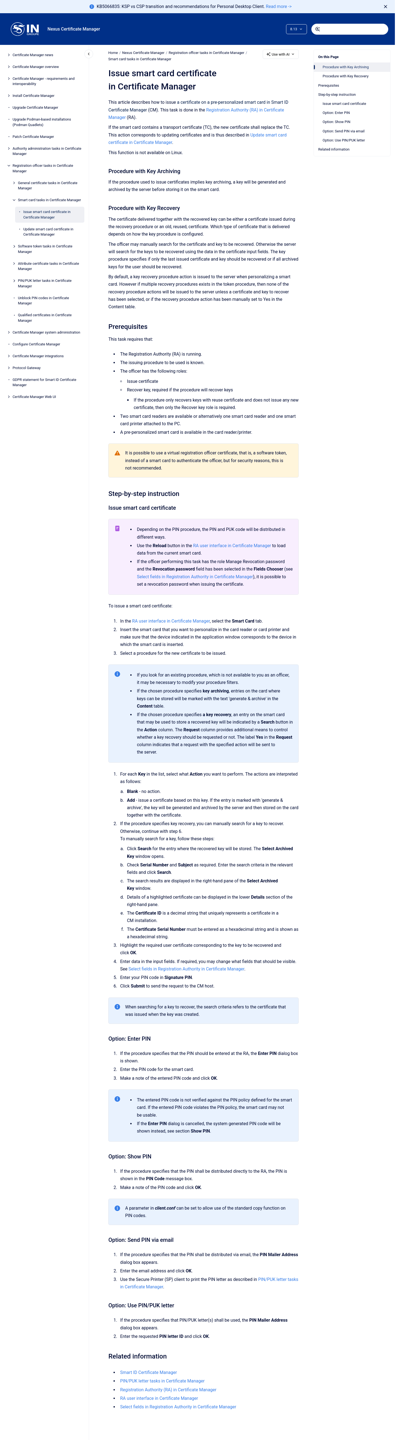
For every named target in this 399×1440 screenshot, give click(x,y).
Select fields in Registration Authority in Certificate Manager (195, 576)
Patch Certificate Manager (33, 137)
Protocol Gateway (27, 368)
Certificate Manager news (33, 55)
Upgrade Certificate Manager (35, 107)
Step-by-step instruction (337, 94)
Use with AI (280, 54)
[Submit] (317, 29)
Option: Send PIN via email (344, 131)
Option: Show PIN (336, 122)
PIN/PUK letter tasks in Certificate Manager (44, 283)
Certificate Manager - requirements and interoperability (44, 81)
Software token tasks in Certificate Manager (45, 249)
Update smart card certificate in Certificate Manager (48, 232)
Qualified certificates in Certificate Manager (44, 318)
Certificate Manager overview (36, 67)
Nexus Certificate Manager (74, 29)
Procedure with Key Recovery (345, 76)
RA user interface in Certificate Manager (232, 545)
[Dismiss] (385, 6)
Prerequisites (328, 85)
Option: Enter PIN (336, 113)
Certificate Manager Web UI (34, 397)
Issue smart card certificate (344, 104)
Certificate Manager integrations (38, 356)
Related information (334, 149)
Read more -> (279, 6)
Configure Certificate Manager (36, 344)
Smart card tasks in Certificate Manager (49, 200)
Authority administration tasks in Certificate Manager (47, 151)
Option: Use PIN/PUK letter (344, 140)
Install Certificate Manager (34, 96)
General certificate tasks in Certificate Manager (47, 185)
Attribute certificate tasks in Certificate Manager (48, 266)
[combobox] (350, 29)
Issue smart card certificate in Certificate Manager (47, 214)
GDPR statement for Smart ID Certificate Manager (44, 382)
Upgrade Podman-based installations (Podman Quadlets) (42, 122)
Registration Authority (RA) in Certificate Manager (168, 1389)
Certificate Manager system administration (46, 332)
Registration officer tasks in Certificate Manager (43, 168)
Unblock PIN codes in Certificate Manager (43, 301)
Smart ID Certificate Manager (148, 1372)
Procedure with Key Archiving (346, 67)
